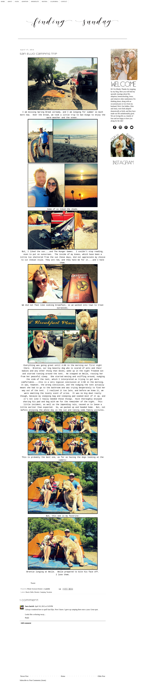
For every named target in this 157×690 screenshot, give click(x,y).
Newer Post (24, 676)
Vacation (49, 592)
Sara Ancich (29, 606)
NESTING (44, 1)
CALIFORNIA (54, 1)
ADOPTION (24, 1)
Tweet (33, 583)
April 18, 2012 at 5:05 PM (44, 606)
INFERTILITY (35, 1)
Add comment (26, 623)
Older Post (101, 676)
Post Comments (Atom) (37, 680)
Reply (27, 618)
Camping (43, 592)
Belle (32, 592)
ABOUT (10, 1)
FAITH (17, 1)
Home (63, 676)
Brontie (36, 592)
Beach (28, 592)
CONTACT (64, 1)
